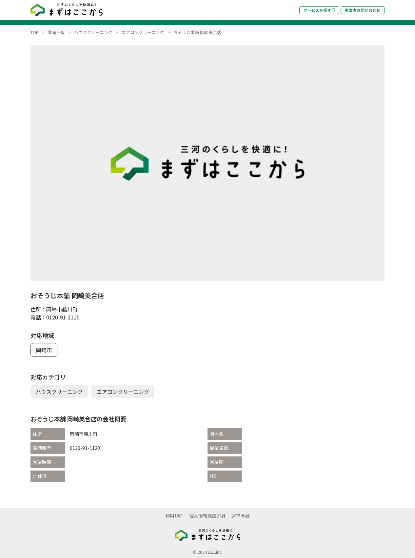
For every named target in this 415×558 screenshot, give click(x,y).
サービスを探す (320, 10)
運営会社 (240, 515)
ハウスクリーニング (59, 391)
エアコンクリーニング (123, 391)
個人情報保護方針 (207, 515)
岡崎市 (44, 350)
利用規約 (174, 515)
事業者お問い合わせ (362, 10)
